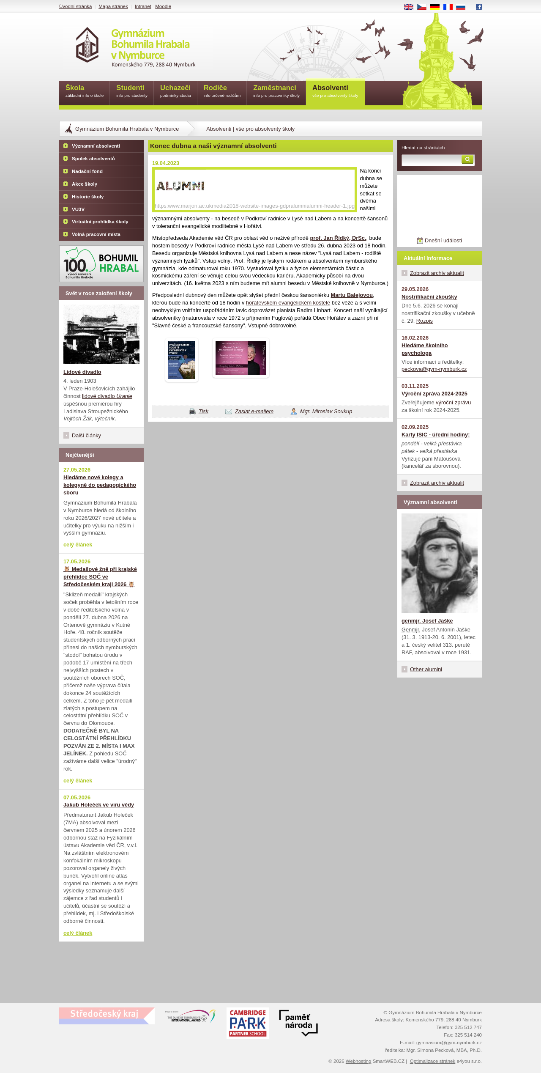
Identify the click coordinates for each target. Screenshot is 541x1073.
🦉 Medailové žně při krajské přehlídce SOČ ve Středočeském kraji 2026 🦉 (100, 576)
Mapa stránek (113, 6)
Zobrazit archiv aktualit (437, 273)
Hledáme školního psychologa (425, 349)
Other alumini (426, 669)
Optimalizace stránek (433, 1061)
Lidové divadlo (82, 372)
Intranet (143, 6)
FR (451, 7)
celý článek (77, 544)
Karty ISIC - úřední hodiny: (436, 434)
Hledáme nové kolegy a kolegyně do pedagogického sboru (99, 485)
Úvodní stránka (75, 6)
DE (437, 7)
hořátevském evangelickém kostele (288, 302)
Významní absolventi (96, 145)
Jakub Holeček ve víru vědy (98, 804)
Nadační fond (87, 171)
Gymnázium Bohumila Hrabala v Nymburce (127, 129)
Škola (85, 91)
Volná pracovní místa (96, 234)
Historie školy (88, 196)
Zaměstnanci (276, 91)
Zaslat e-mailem (254, 411)
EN (411, 7)
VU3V (78, 209)
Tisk (203, 411)
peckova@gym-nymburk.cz (434, 369)
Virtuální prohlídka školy (100, 221)
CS (424, 7)
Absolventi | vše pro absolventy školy (250, 129)
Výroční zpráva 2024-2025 (434, 393)
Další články (86, 435)
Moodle (163, 6)
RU (463, 7)
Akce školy (84, 184)
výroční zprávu (453, 402)
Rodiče (222, 91)
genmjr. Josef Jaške (427, 620)
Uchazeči (175, 91)
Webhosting (359, 1061)
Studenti (132, 91)
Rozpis (424, 321)
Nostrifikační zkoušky (429, 297)
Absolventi (335, 91)
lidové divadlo (107, 396)
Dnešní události (443, 240)
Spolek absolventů (93, 158)
